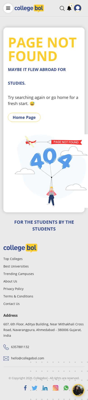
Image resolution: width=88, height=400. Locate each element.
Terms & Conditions (18, 296)
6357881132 (20, 347)
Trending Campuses (18, 274)
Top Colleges (13, 259)
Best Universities (16, 266)
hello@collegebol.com (27, 358)
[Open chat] (78, 390)
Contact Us (11, 304)
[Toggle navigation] (84, 8)
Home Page (24, 117)
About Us (10, 281)
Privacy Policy (13, 289)
